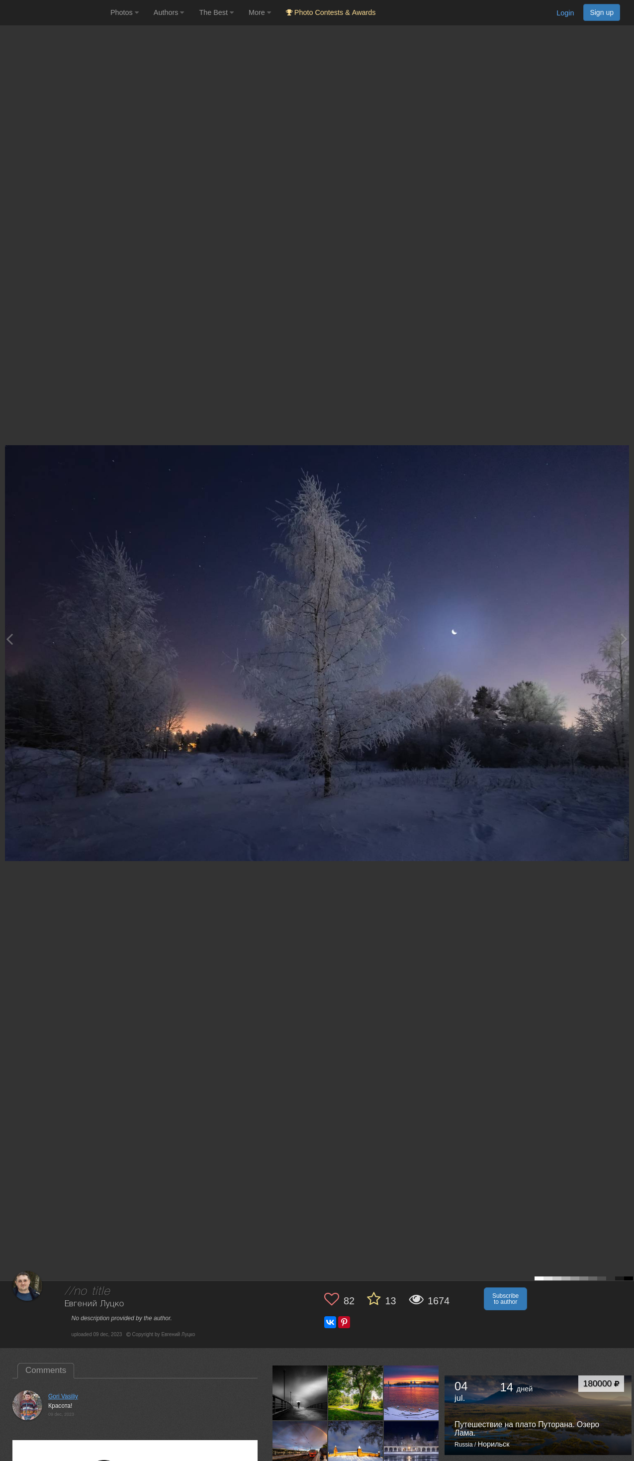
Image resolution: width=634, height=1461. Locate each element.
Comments (45, 1370)
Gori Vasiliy (63, 1396)
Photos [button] (124, 12)
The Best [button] (216, 12)
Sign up (602, 12)
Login (565, 12)
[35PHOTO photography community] (53, 12)
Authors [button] (169, 12)
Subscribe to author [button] (505, 1298)
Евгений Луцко (94, 1304)
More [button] (260, 12)
